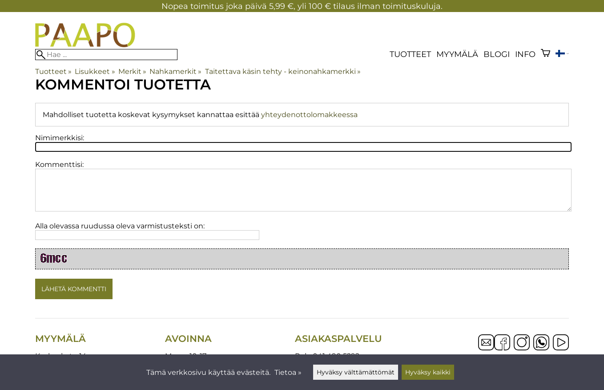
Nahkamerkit (175, 71)
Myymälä (457, 54)
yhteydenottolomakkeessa (309, 114)
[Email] (486, 348)
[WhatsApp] (541, 343)
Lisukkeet (95, 71)
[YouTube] (561, 343)
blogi (496, 54)
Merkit (132, 71)
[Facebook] (502, 343)
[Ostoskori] (545, 54)
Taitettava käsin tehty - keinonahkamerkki (283, 71)
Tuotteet (410, 54)
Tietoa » (288, 372)
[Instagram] (522, 343)
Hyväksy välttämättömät (356, 372)
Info (525, 54)
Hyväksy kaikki (428, 372)
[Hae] (106, 54)
